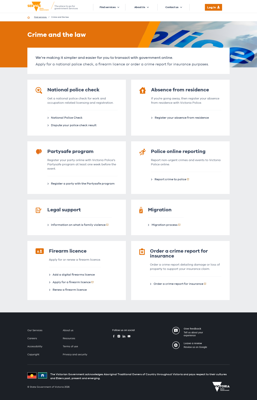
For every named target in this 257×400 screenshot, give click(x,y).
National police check (73, 90)
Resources (69, 338)
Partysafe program (70, 151)
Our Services (34, 330)
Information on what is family (81, 224)
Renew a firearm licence (70, 289)
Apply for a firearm (75, 282)
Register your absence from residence (182, 117)
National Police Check (66, 117)
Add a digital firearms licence (74, 274)
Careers (32, 338)
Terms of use (70, 346)
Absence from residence (180, 90)
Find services (108, 7)
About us (68, 330)
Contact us (171, 7)
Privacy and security (75, 354)
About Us (139, 7)
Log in (211, 7)
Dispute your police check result (73, 125)
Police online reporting (178, 151)
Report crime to (173, 179)
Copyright (33, 354)
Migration (168, 224)
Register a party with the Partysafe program (83, 183)
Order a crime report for (181, 283)
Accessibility (34, 346)
